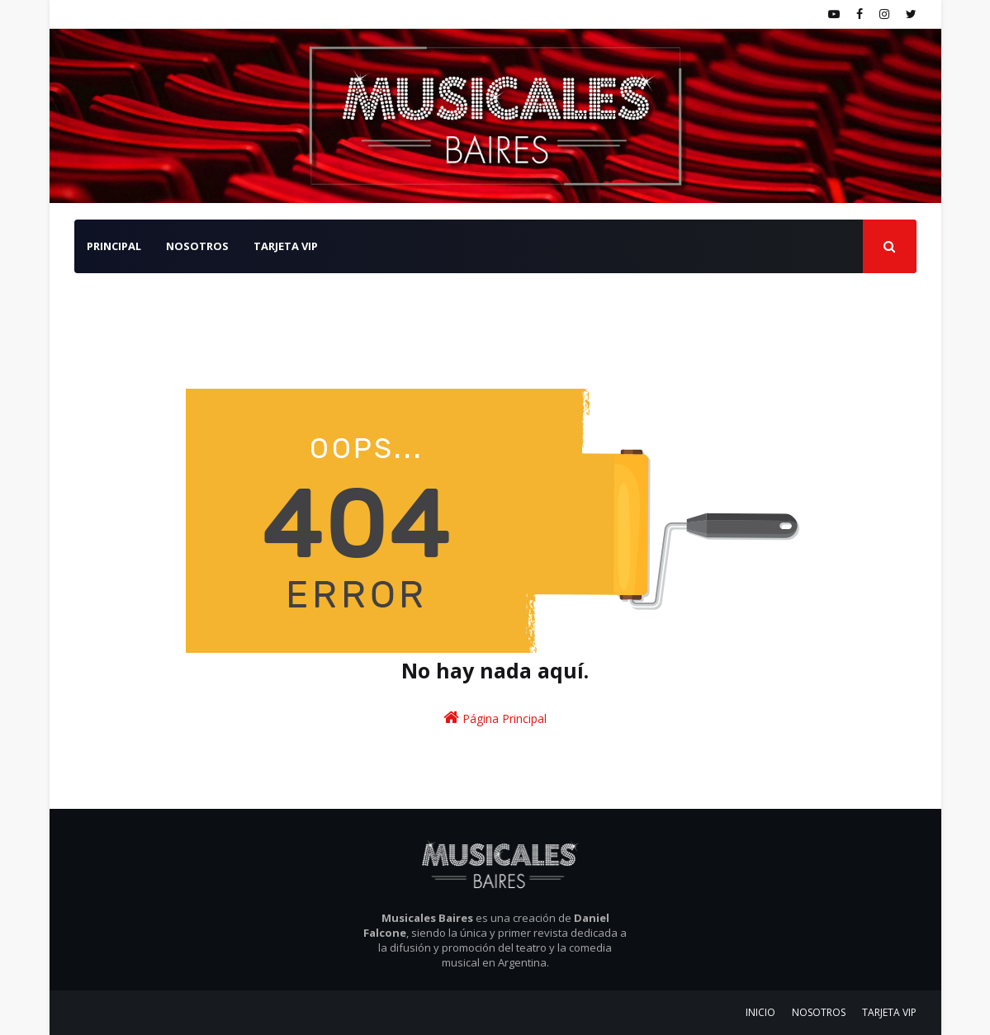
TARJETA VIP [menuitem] (285, 246)
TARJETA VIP (889, 1012)
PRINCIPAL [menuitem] (114, 246)
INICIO (760, 1012)
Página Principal (495, 717)
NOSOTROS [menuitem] (197, 246)
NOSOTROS (819, 1012)
